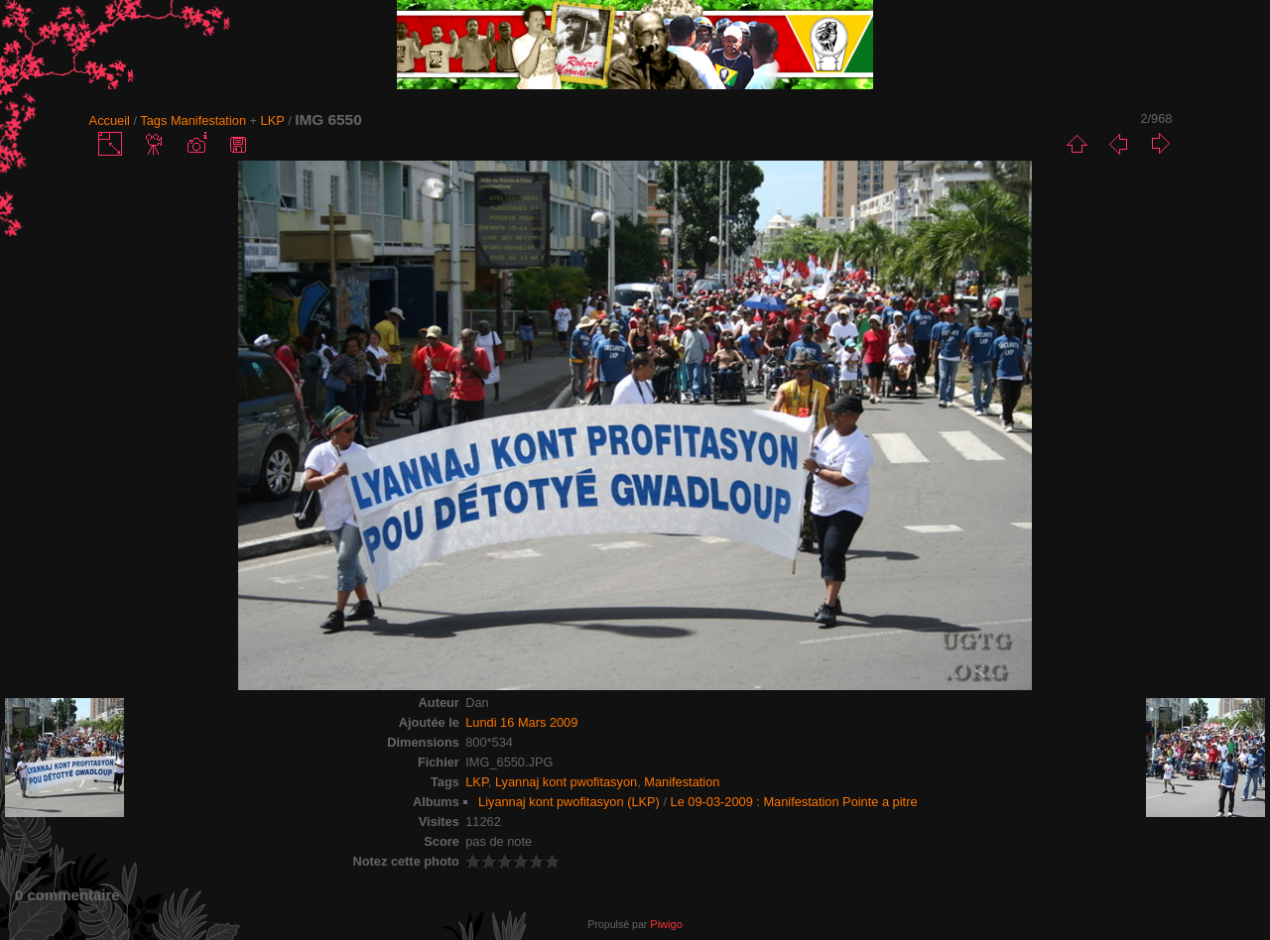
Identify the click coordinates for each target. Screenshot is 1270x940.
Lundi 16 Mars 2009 (521, 722)
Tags (153, 120)
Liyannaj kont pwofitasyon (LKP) (569, 801)
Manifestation (208, 120)
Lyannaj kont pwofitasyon (566, 781)
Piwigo (666, 924)
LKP (273, 120)
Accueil (109, 120)
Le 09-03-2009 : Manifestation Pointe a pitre (794, 801)
